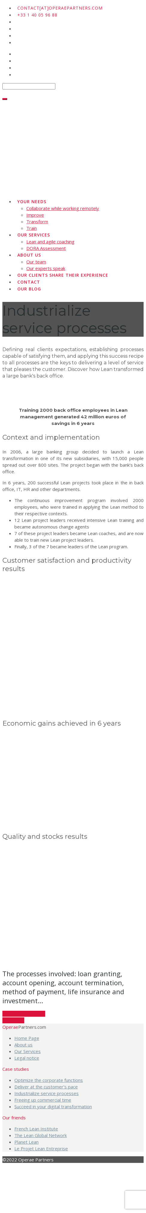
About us (29, 255)
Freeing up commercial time (42, 1100)
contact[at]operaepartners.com (60, 8)
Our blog (29, 289)
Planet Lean (26, 1142)
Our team (36, 262)
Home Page (26, 1038)
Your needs (31, 201)
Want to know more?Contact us (23, 1017)
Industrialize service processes (46, 1093)
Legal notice (26, 1058)
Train (31, 228)
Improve (35, 215)
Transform (37, 221)
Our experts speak (45, 268)
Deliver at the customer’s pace (46, 1087)
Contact (28, 282)
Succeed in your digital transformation (53, 1106)
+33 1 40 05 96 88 (37, 15)
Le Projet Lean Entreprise (41, 1148)
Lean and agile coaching (50, 242)
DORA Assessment (46, 248)
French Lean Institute (36, 1129)
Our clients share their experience (62, 275)
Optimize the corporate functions (48, 1080)
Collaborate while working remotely (62, 208)
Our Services (33, 235)
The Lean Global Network (40, 1135)
